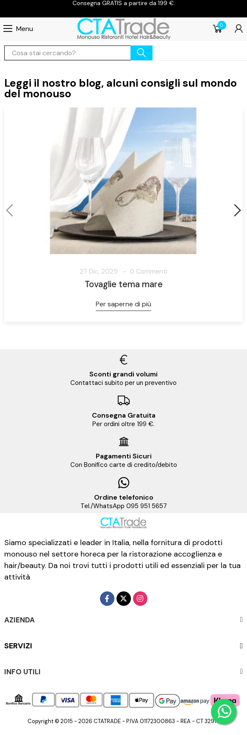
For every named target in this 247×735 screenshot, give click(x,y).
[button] (10, 210)
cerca (141, 52)
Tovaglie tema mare (124, 284)
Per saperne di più (123, 304)
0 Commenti (148, 271)
